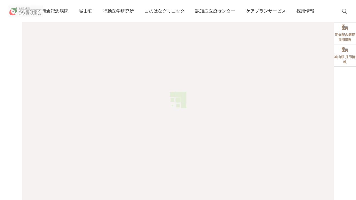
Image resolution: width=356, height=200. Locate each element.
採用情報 (305, 11)
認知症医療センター (215, 11)
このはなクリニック (165, 11)
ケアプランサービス (266, 11)
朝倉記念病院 (55, 11)
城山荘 (85, 11)
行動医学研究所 (118, 11)
